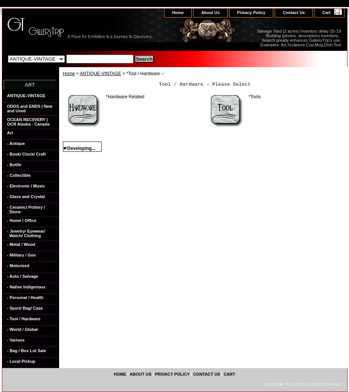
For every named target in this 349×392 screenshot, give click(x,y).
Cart (326, 12)
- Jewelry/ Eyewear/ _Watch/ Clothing (26, 233)
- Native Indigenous (26, 287)
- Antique (16, 143)
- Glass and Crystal (26, 196)
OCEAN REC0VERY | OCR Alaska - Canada (28, 121)
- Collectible (19, 175)
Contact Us (294, 12)
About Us (210, 12)
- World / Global (22, 329)
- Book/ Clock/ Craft (26, 154)
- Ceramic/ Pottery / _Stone (26, 209)
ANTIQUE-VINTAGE (100, 73)
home (178, 12)
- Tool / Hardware (24, 318)
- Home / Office (22, 220)
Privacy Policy (251, 12)
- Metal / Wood (21, 244)
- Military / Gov (21, 255)
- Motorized (18, 265)
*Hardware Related (125, 96)
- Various (16, 340)
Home (69, 73)
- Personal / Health (25, 297)
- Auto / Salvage (22, 276)
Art (10, 133)
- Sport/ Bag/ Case (25, 308)
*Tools (255, 96)
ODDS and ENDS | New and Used (30, 108)
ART (30, 85)
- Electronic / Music (26, 186)
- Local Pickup (21, 361)
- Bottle (14, 164)
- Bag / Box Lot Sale (26, 350)
